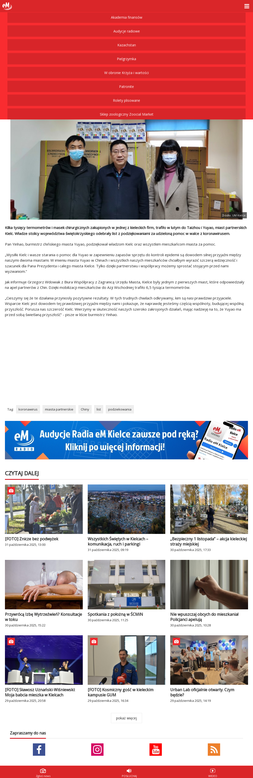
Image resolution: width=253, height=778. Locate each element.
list (99, 409)
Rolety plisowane (126, 66)
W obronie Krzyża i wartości (126, 39)
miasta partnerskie (59, 409)
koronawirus (28, 409)
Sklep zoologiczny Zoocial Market (126, 80)
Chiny (85, 409)
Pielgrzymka (126, 25)
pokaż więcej (126, 718)
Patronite (126, 52)
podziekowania (119, 409)
